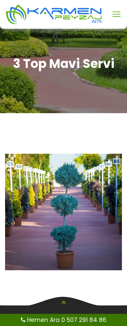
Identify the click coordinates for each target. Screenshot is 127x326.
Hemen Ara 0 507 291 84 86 (63, 320)
